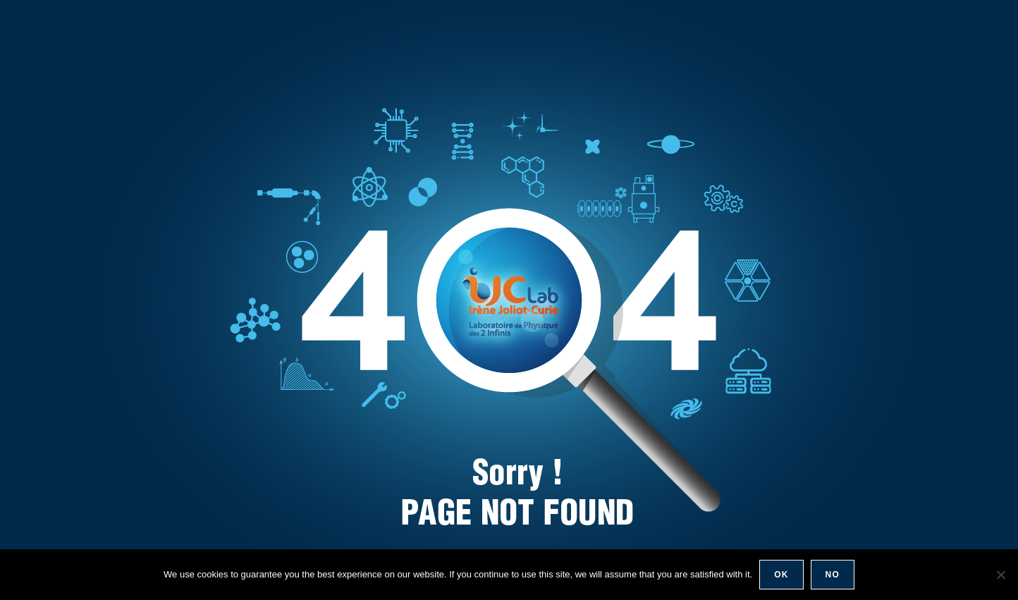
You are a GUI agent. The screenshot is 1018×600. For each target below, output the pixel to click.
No (833, 575)
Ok (781, 575)
